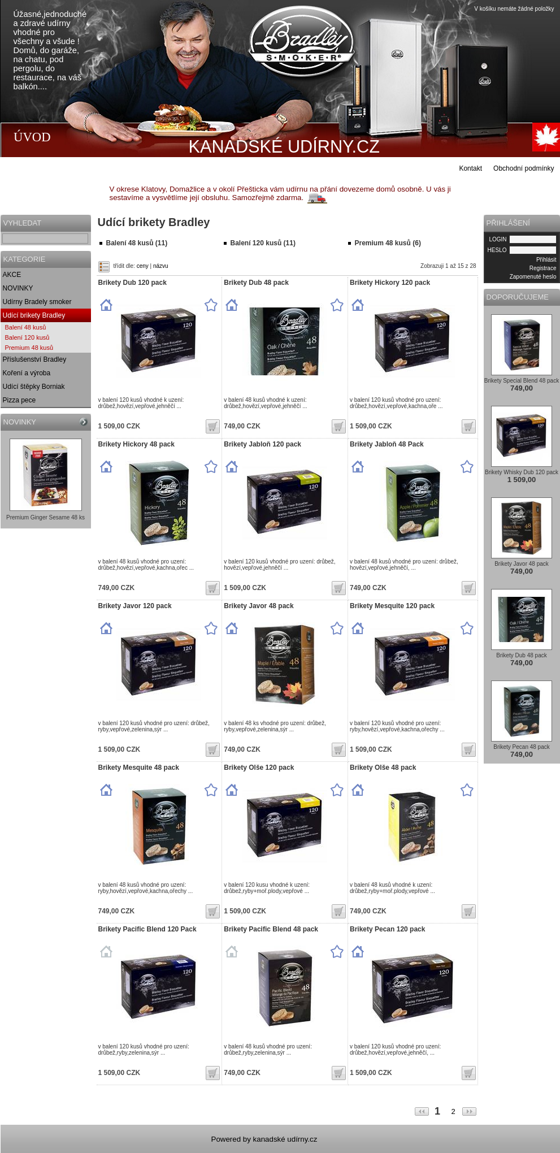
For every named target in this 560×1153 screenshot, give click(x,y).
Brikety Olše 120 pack (259, 767)
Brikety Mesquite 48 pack (138, 767)
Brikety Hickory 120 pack (390, 283)
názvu (160, 266)
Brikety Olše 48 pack (383, 767)
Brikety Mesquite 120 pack (392, 606)
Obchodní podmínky (523, 168)
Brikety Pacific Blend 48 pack (271, 929)
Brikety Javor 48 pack (258, 606)
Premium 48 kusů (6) (388, 243)
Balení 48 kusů (25, 327)
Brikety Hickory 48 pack (136, 444)
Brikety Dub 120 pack (132, 283)
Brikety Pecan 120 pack (387, 929)
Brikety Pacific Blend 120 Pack (147, 929)
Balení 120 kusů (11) (263, 243)
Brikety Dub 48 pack (256, 283)
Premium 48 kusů (29, 347)
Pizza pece (19, 400)
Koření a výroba (27, 373)
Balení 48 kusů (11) (137, 243)
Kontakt (470, 168)
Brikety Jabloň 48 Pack (387, 444)
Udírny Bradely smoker (37, 302)
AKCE (12, 275)
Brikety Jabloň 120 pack (262, 444)
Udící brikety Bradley (34, 315)
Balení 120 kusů (27, 337)
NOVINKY (18, 288)
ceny (143, 266)
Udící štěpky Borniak (34, 387)
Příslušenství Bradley (35, 359)
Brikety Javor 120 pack (135, 606)
